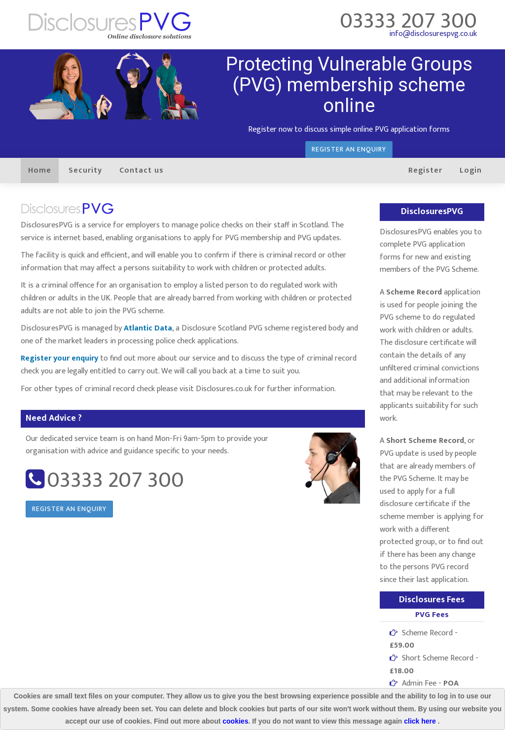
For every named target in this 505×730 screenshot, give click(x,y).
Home (39, 170)
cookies (235, 721)
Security (85, 170)
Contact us (141, 170)
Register (425, 170)
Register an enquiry (349, 149)
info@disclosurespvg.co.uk (433, 33)
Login (471, 170)
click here (421, 721)
